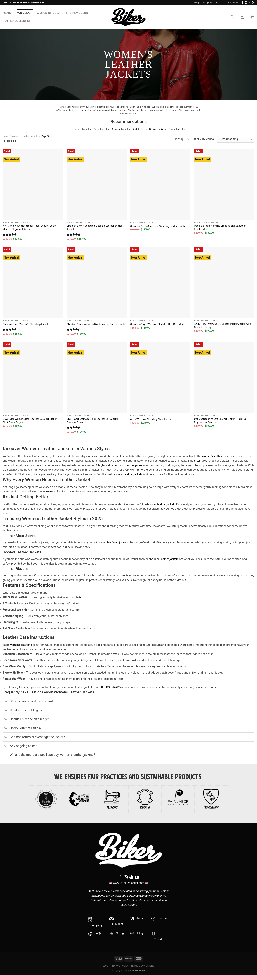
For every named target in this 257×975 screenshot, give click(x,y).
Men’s (8, 13)
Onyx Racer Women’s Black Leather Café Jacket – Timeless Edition (94, 421)
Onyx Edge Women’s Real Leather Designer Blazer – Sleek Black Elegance (31, 421)
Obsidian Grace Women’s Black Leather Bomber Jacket (96, 324)
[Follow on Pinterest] (253, 2)
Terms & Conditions (142, 966)
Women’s (25, 13)
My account (232, 2)
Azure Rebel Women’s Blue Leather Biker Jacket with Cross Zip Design (222, 326)
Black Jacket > (177, 129)
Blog (219, 2)
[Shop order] (235, 139)
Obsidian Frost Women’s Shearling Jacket (25, 324)
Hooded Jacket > (81, 129)
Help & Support (203, 2)
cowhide (76, 597)
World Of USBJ (49, 13)
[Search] (232, 17)
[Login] (242, 17)
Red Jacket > (139, 129)
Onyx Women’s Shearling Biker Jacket (150, 419)
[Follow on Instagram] (246, 2)
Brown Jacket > (157, 129)
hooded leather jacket (160, 504)
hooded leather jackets (164, 559)
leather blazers (116, 575)
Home (6, 136)
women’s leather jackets (217, 456)
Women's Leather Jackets (25, 136)
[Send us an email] (249, 2)
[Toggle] (6, 702)
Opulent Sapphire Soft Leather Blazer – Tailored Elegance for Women (220, 421)
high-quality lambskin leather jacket (120, 465)
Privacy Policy (120, 966)
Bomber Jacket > (120, 129)
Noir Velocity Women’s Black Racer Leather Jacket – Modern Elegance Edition (31, 227)
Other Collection (19, 21)
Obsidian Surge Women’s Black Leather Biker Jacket (158, 324)
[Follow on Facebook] (242, 2)
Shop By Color (78, 13)
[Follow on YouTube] (137, 878)
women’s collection (54, 491)
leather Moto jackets (115, 542)
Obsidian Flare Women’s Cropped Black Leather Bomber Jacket (220, 227)
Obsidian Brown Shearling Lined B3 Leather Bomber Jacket (95, 227)
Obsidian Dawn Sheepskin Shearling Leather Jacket (158, 226)
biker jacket (201, 460)
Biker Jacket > (101, 129)
